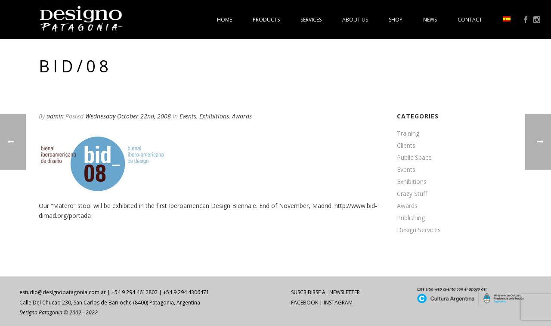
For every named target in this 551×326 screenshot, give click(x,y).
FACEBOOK (304, 302)
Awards (242, 116)
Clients (406, 145)
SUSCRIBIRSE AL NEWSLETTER (325, 292)
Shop (395, 19)
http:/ (341, 206)
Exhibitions (214, 116)
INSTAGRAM (338, 302)
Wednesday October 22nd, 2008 (128, 116)
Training (408, 133)
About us (355, 19)
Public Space (414, 157)
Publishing (411, 218)
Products (266, 19)
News (430, 19)
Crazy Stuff (412, 194)
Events (188, 116)
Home (224, 19)
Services (311, 19)
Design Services (419, 230)
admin (55, 116)
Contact (470, 19)
